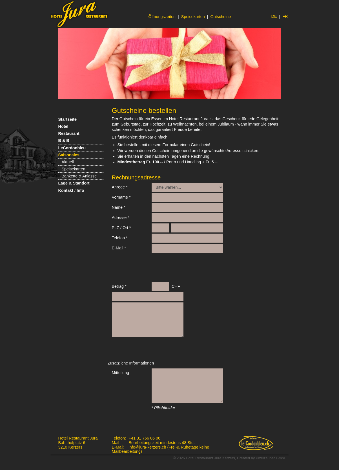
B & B (63, 140)
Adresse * (120, 217)
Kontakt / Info (71, 190)
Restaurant (68, 133)
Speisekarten (193, 16)
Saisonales (68, 155)
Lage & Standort (74, 183)
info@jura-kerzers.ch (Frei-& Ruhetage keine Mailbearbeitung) (160, 449)
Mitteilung (120, 372)
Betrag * (119, 286)
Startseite (67, 119)
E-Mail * (119, 248)
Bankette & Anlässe (79, 176)
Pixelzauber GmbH (271, 458)
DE (274, 16)
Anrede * (120, 187)
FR (285, 16)
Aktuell (68, 162)
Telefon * (120, 238)
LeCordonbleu (72, 148)
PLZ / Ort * (121, 227)
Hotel (63, 126)
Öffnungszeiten (162, 16)
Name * (118, 207)
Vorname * (121, 197)
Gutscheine (221, 16)
